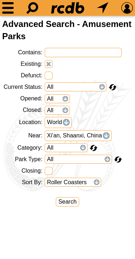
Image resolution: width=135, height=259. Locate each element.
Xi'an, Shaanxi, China (74, 135)
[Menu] (8, 8)
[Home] (67, 8)
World (54, 122)
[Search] (32, 8)
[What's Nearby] (102, 8)
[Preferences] (127, 8)
